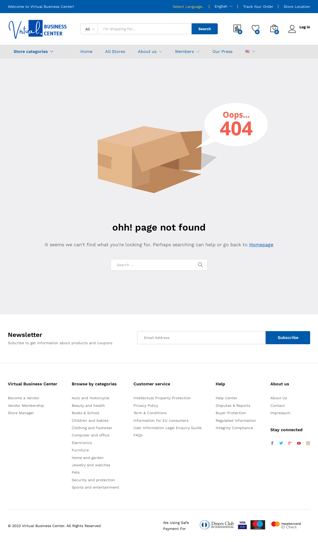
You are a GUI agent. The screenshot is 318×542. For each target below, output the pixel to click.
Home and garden (88, 458)
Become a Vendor (23, 398)
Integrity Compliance (234, 428)
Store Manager (21, 413)
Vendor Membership (26, 405)
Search (204, 29)
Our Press (222, 52)
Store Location (297, 6)
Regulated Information (236, 420)
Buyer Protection (231, 413)
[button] (247, 51)
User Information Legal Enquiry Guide (167, 428)
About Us (278, 398)
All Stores (115, 52)
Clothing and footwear (92, 428)
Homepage (261, 244)
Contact (277, 405)
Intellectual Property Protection (162, 398)
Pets (76, 472)
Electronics (82, 443)
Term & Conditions (149, 413)
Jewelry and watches (91, 465)
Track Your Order (258, 6)
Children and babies (90, 420)
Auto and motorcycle (90, 398)
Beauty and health (88, 405)
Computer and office (90, 435)
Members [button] (184, 52)
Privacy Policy (145, 405)
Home (86, 52)
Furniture (80, 450)
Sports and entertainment (95, 487)
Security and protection (93, 480)
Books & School (85, 413)
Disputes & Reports (233, 405)
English (221, 6)
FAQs (137, 435)
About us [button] (147, 52)
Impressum (280, 413)
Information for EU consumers (160, 420)
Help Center (226, 398)
